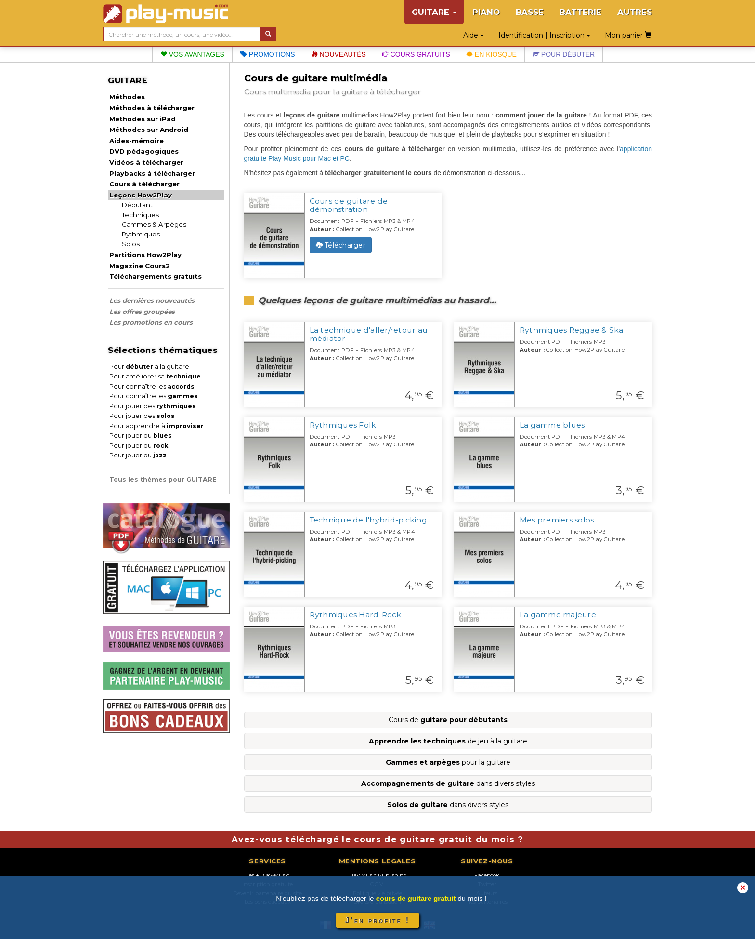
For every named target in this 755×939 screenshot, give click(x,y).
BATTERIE (580, 12)
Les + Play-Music (267, 875)
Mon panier (628, 35)
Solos (131, 244)
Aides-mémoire (136, 140)
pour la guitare (448, 762)
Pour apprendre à (156, 426)
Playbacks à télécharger (152, 173)
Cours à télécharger (144, 184)
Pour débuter (564, 54)
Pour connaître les (152, 386)
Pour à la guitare (149, 366)
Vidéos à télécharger (146, 162)
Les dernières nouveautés (152, 300)
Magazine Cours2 (139, 266)
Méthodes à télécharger (152, 108)
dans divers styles (448, 783)
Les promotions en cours (151, 322)
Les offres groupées (142, 311)
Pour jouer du (140, 435)
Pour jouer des (152, 406)
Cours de (448, 720)
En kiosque (491, 54)
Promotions (267, 54)
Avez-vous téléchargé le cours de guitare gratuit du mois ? (377, 839)
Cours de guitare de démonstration (349, 205)
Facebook (486, 875)
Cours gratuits (416, 54)
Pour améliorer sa (155, 376)
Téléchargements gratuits (155, 276)
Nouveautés (338, 54)
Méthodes (127, 97)
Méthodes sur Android (148, 129)
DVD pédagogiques (144, 151)
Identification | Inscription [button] (544, 35)
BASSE (530, 12)
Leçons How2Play (140, 195)
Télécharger (340, 245)
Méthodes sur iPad (142, 119)
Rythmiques (141, 234)
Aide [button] (473, 35)
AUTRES (634, 12)
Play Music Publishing (377, 875)
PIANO (486, 12)
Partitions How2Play (145, 255)
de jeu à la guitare (448, 741)
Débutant (137, 205)
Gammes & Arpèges (154, 224)
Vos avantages (192, 54)
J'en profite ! (377, 920)
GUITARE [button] (434, 12)
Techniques (140, 215)
